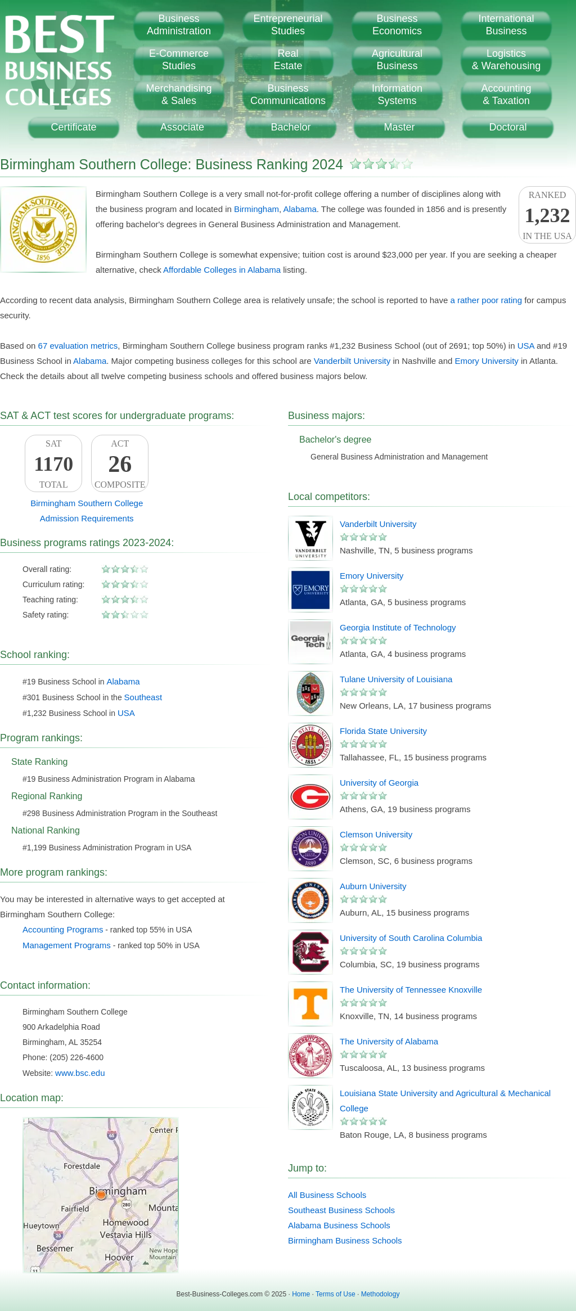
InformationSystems (397, 94)
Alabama (300, 209)
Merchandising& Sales (179, 94)
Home (301, 1294)
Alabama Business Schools (339, 1225)
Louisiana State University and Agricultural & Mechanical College (445, 1100)
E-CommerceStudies (179, 59)
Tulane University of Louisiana (396, 679)
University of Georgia (379, 782)
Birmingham (256, 209)
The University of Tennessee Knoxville (411, 989)
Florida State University (383, 731)
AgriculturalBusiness (397, 59)
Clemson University (376, 834)
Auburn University (373, 886)
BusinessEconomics (397, 25)
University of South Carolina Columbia (411, 938)
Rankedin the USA (547, 215)
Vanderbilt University (352, 361)
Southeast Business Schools (341, 1210)
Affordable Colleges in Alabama (222, 269)
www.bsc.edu (80, 1073)
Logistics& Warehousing (506, 59)
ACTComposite (120, 464)
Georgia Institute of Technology (398, 627)
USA (526, 345)
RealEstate (287, 59)
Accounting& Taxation (506, 94)
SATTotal (53, 464)
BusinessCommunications (288, 94)
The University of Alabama (389, 1041)
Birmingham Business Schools (345, 1240)
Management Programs (66, 945)
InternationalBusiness (506, 25)
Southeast (143, 697)
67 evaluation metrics (78, 345)
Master (399, 127)
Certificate (73, 127)
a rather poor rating (486, 300)
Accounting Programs (62, 929)
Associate (182, 127)
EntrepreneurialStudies (287, 25)
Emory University (486, 361)
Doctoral (507, 127)
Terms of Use (336, 1294)
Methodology (380, 1294)
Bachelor (290, 127)
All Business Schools (327, 1195)
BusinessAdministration (179, 25)
